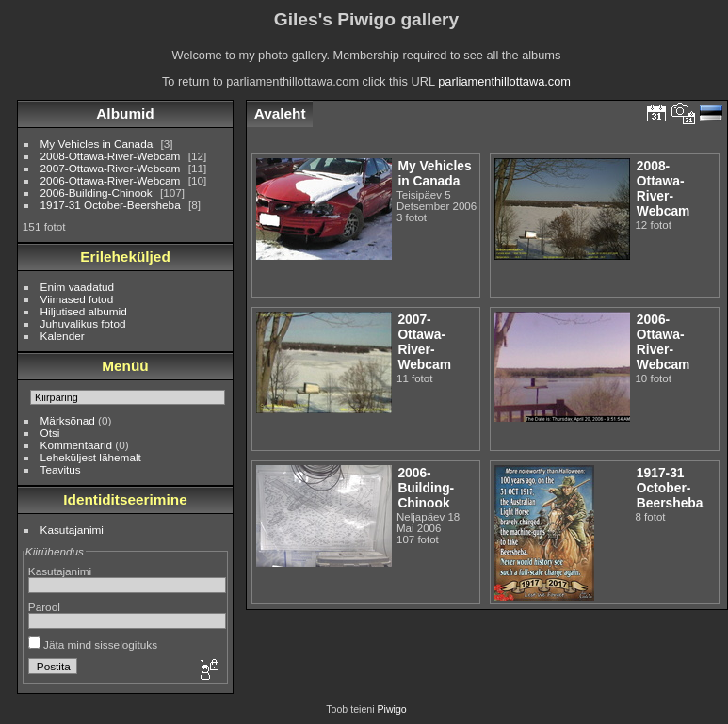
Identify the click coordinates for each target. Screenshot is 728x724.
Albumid (125, 113)
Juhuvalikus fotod (83, 323)
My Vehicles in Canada (97, 143)
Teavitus (60, 469)
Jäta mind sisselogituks (92, 644)
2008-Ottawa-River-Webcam (110, 156)
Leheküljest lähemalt (90, 457)
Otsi (50, 432)
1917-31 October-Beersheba (110, 205)
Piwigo (392, 709)
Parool (44, 607)
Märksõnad (67, 420)
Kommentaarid (76, 445)
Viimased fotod (77, 299)
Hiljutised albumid (83, 311)
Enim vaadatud (77, 287)
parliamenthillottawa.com (504, 81)
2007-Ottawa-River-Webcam (110, 168)
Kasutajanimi (72, 529)
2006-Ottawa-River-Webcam (110, 180)
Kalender (62, 336)
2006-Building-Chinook (96, 192)
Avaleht (280, 113)
